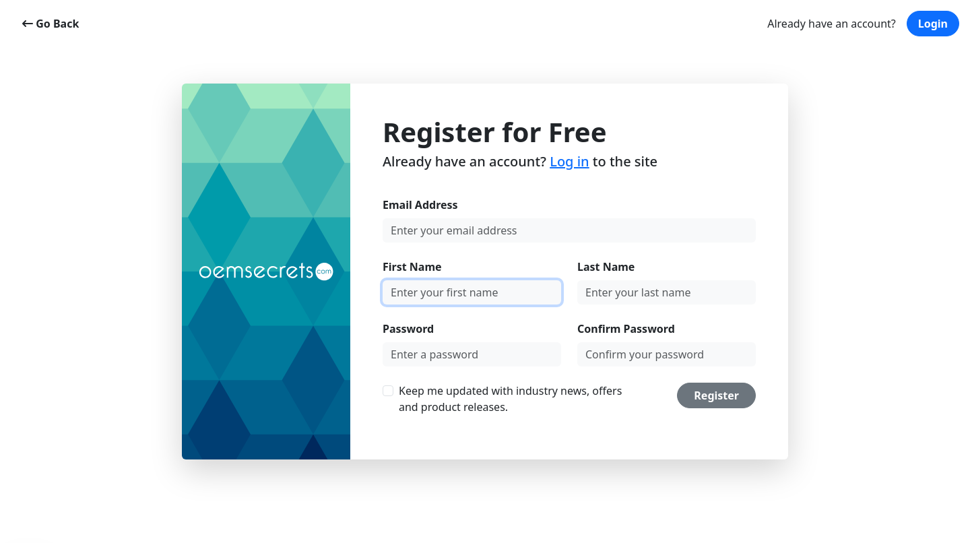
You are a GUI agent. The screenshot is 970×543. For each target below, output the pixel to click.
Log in (569, 161)
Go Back (50, 23)
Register (716, 395)
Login (933, 23)
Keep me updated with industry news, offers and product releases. (510, 398)
